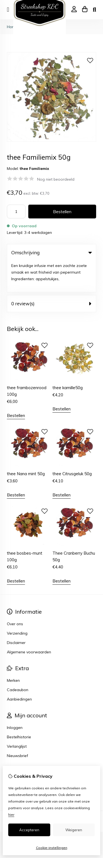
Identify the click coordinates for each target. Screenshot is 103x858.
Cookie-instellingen (51, 848)
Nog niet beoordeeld (55, 179)
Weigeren (73, 830)
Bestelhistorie (19, 705)
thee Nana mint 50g (26, 442)
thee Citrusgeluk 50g (72, 442)
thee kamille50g (67, 356)
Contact (14, 752)
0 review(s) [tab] (51, 272)
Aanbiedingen (19, 667)
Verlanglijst (17, 715)
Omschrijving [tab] (51, 252)
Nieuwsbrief (17, 724)
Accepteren (29, 830)
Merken (13, 649)
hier (11, 814)
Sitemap (14, 762)
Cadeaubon (17, 658)
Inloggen (15, 696)
